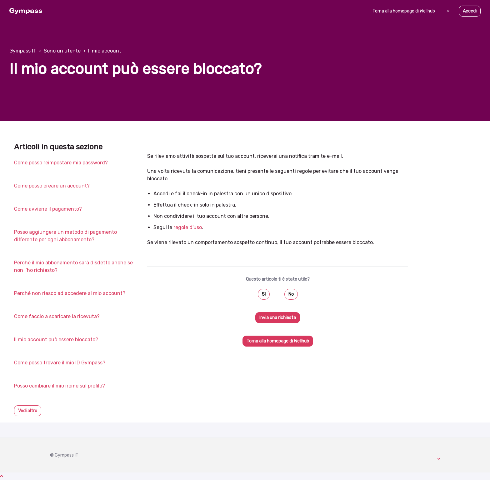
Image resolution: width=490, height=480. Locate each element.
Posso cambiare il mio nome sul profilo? (59, 386)
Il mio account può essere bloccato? (56, 339)
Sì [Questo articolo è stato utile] (264, 294)
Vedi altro (27, 410)
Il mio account (104, 51)
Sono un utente (62, 51)
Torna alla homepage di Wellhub (403, 11)
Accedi (470, 11)
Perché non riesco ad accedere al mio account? (69, 293)
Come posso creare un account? (52, 186)
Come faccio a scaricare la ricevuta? (57, 316)
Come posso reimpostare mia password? (61, 163)
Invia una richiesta (277, 317)
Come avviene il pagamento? (48, 209)
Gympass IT (22, 51)
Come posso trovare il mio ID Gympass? (59, 363)
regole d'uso (187, 227)
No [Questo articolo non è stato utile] (291, 294)
